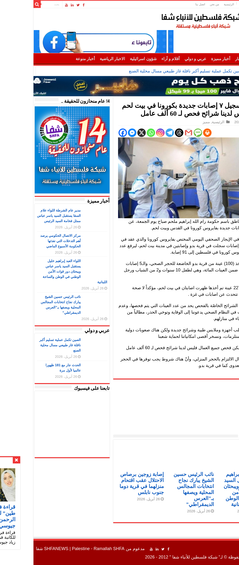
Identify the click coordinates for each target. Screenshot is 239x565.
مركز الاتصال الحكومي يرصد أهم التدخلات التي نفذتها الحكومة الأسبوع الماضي (28, 241)
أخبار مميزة (188, 59)
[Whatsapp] (118, 132)
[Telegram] (137, 132)
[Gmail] (156, 132)
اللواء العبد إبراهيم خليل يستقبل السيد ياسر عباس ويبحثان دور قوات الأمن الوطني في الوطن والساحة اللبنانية (42, 271)
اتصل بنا (168, 4)
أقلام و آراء (138, 59)
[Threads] (147, 132)
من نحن (182, 4)
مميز (174, 122)
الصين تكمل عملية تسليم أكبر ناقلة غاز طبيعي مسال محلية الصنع (154, 71)
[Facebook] (90, 132)
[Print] (175, 132)
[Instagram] (128, 132)
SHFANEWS (24, 548)
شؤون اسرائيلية (111, 59)
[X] (109, 132)
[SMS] (165, 132)
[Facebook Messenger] (100, 132)
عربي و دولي (163, 59)
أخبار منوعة (53, 59)
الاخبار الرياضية (80, 59)
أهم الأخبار (211, 59)
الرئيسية (197, 4)
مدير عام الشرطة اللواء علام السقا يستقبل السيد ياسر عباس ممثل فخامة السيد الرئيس (26, 215)
